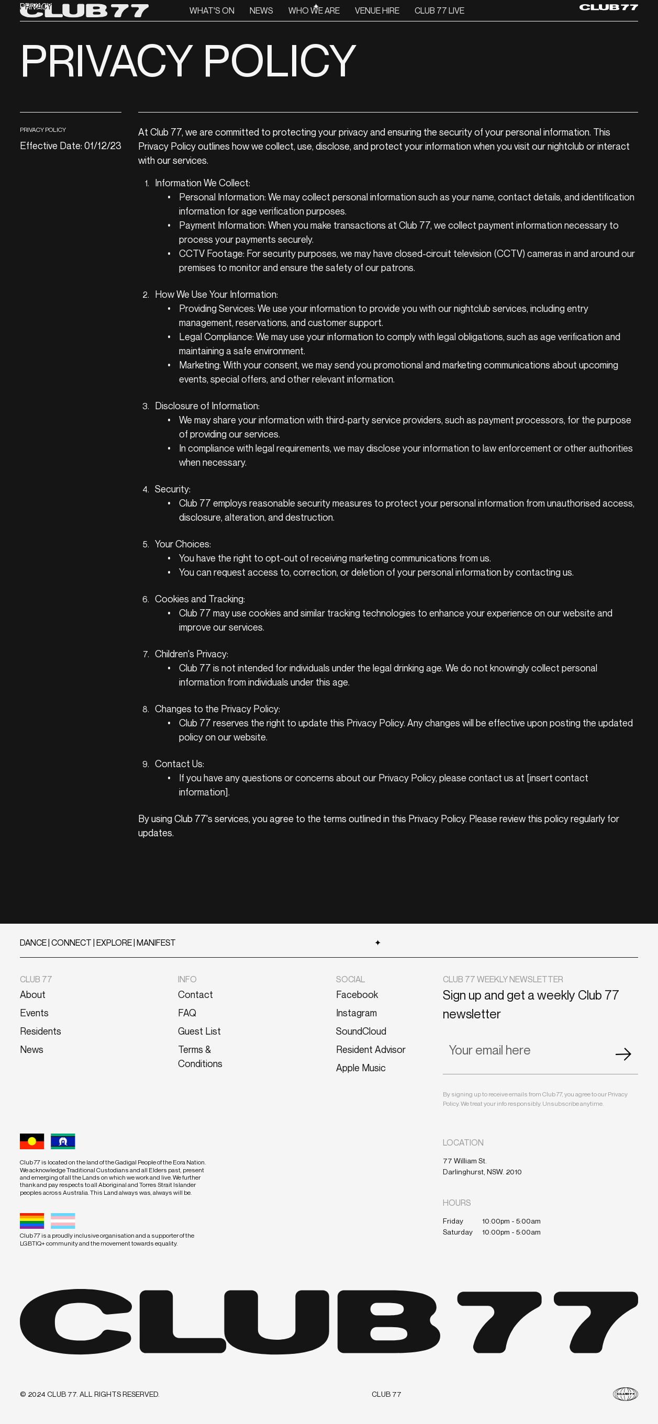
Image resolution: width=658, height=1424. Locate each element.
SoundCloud (361, 1031)
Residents (40, 1031)
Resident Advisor (371, 1049)
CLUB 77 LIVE (439, 10)
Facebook (357, 994)
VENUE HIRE (377, 10)
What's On (212, 10)
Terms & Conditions (200, 1056)
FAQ (187, 1012)
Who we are (314, 10)
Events (34, 1012)
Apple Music (361, 1067)
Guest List (199, 1031)
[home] (84, 10)
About (33, 994)
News (261, 10)
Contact (195, 994)
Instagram (356, 1012)
